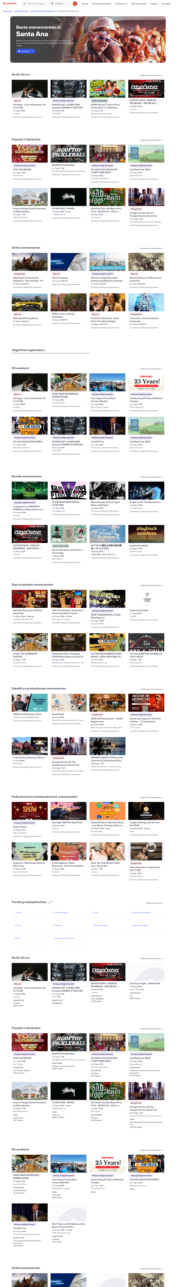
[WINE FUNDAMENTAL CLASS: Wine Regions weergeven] (107, 599)
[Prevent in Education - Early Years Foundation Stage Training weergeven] (107, 302)
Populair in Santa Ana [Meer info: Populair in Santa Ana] (26, 139)
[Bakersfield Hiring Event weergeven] (30, 302)
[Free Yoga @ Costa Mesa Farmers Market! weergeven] (107, 382)
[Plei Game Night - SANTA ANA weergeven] (146, 972)
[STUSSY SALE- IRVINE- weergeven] (69, 197)
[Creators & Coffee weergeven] (146, 599)
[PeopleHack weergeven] (69, 703)
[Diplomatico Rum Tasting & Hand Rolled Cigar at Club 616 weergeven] (69, 642)
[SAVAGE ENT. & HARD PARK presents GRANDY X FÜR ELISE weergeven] (69, 89)
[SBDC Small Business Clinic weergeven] (30, 703)
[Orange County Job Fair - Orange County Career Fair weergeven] (146, 197)
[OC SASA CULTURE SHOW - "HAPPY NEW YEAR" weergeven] (107, 154)
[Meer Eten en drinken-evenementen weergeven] (145, 585)
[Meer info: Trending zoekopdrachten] (145, 903)
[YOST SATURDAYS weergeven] (30, 154)
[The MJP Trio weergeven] (107, 426)
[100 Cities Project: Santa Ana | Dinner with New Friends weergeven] (69, 599)
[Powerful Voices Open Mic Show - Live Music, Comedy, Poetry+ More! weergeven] (107, 811)
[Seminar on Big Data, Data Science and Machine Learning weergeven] (107, 262)
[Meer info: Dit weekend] (145, 369)
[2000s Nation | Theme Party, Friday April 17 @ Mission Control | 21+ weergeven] (107, 89)
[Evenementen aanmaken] (101, 3)
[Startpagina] (9, 3)
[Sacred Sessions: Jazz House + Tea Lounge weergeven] (69, 534)
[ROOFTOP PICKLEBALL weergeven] (69, 154)
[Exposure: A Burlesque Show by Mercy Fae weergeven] (30, 851)
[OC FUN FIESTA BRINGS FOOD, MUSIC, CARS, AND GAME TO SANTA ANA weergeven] (107, 642)
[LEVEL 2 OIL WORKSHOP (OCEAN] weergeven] (30, 642)
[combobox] (63, 3)
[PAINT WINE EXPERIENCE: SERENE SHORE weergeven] (69, 382)
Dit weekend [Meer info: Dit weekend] (20, 368)
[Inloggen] (153, 3)
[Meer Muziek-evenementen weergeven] (145, 477)
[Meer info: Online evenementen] (145, 248)
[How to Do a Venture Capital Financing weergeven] (146, 302)
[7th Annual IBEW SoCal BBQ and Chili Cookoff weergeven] (146, 642)
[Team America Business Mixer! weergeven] (30, 746)
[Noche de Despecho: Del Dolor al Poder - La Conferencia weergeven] (146, 703)
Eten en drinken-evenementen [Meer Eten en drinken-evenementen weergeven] (32, 584)
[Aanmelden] (166, 3)
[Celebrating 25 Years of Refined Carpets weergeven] (146, 382)
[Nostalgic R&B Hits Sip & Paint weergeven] (69, 811)
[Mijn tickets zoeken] (138, 3)
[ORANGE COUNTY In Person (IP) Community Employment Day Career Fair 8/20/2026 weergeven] (107, 746)
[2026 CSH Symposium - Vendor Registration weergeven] (107, 703)
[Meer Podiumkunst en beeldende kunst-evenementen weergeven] (145, 797)
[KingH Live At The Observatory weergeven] (146, 491)
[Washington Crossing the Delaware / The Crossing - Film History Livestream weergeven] (30, 262)
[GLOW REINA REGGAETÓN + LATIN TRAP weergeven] (69, 491)
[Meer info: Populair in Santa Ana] (145, 140)
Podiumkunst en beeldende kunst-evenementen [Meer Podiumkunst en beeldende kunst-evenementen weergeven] (45, 797)
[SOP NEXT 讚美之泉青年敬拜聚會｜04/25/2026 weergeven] (107, 534)
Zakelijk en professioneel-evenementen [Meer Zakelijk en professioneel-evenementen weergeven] (39, 688)
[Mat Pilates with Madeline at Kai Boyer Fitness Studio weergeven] (69, 1212)
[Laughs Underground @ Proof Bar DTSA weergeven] (146, 811)
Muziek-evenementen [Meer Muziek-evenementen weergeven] (27, 476)
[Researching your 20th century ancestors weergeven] (146, 262)
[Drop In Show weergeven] (30, 811)
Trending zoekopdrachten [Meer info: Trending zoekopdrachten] (32, 902)
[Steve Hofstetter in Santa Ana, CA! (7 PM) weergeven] (146, 851)
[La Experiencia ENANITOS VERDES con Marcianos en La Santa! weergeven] (30, 491)
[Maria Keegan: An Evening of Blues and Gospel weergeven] (107, 491)
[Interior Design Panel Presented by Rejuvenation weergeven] (30, 197)
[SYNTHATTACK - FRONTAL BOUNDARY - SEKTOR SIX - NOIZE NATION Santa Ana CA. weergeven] (146, 89)
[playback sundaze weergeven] (146, 534)
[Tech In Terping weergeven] (69, 262)
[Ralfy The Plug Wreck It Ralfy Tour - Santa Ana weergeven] (107, 851)
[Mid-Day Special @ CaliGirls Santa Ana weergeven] (30, 599)
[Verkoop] (85, 3)
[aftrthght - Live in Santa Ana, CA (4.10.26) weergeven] (30, 89)
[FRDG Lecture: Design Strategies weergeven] (69, 302)
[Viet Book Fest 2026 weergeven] (146, 154)
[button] (121, 3)
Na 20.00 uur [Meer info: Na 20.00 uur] (21, 74)
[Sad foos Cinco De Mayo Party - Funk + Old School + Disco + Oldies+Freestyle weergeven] (107, 197)
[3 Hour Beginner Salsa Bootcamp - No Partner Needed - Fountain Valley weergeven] (69, 851)
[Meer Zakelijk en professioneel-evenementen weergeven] (145, 689)
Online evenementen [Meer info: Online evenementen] (26, 247)
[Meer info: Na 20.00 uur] (145, 75)
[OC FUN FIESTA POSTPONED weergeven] (30, 426)
